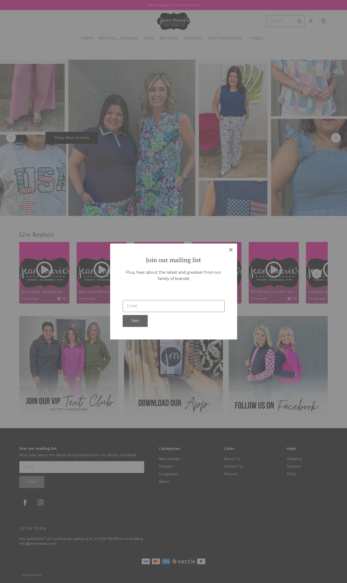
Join (135, 321)
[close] (231, 249)
